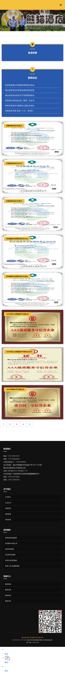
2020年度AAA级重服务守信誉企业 (17, 314)
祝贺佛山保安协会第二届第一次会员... (20, 100)
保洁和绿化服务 (10, 555)
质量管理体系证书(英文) (14, 126)
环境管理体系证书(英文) (14, 201)
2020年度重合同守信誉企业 (15, 389)
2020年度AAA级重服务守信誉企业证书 (19, 352)
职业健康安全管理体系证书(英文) (17, 276)
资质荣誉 (8, 508)
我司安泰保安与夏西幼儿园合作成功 (19, 106)
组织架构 (8, 514)
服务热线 (8, 584)
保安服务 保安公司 (11, 543)
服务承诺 (8, 595)
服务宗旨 (8, 601)
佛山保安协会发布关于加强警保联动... (20, 95)
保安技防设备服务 (11, 538)
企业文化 (8, 503)
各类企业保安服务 (11, 560)
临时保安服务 (9, 549)
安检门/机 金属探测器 (12, 566)
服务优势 (8, 590)
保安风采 (8, 519)
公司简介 (8, 497)
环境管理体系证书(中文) (14, 163)
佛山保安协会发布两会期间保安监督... (20, 90)
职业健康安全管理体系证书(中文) (17, 239)
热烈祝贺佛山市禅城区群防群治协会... (20, 85)
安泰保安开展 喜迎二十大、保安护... (19, 111)
